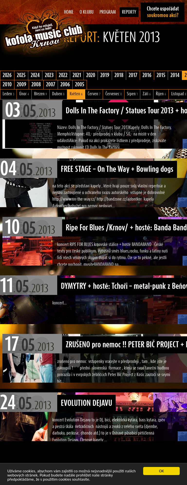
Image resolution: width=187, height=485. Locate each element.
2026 (7, 75)
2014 (174, 75)
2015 (161, 75)
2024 (35, 75)
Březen (40, 94)
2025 (21, 75)
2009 (21, 84)
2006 (65, 84)
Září (147, 94)
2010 (7, 84)
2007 (50, 84)
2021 (77, 75)
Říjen (161, 94)
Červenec (113, 94)
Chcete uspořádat (163, 12)
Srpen (132, 94)
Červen (94, 94)
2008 (36, 84)
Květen (76, 94)
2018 (118, 75)
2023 (49, 75)
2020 (90, 75)
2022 (63, 75)
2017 (133, 75)
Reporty (129, 12)
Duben (58, 94)
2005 (79, 84)
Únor (24, 94)
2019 (104, 75)
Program (108, 12)
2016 (146, 75)
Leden (8, 94)
